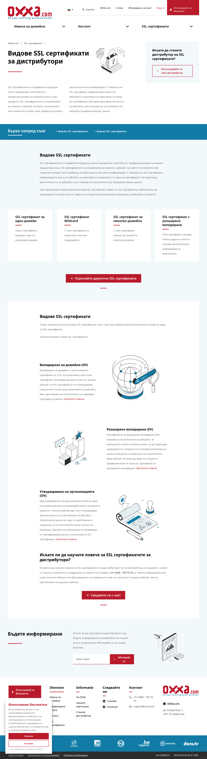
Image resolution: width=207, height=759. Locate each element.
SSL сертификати (155, 26)
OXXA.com (105, 8)
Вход (160, 8)
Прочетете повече (73, 399)
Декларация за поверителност (43, 755)
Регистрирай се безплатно (23, 691)
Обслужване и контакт (139, 8)
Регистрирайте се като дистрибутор (170, 70)
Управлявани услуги (57, 708)
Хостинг (84, 26)
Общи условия (16, 755)
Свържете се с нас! (104, 595)
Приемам (28, 736)
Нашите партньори (82, 704)
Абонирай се (122, 659)
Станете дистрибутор (83, 714)
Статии (119, 8)
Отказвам (28, 743)
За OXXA (81, 697)
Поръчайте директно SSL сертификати (104, 278)
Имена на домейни (29, 26)
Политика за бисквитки (76, 755)
